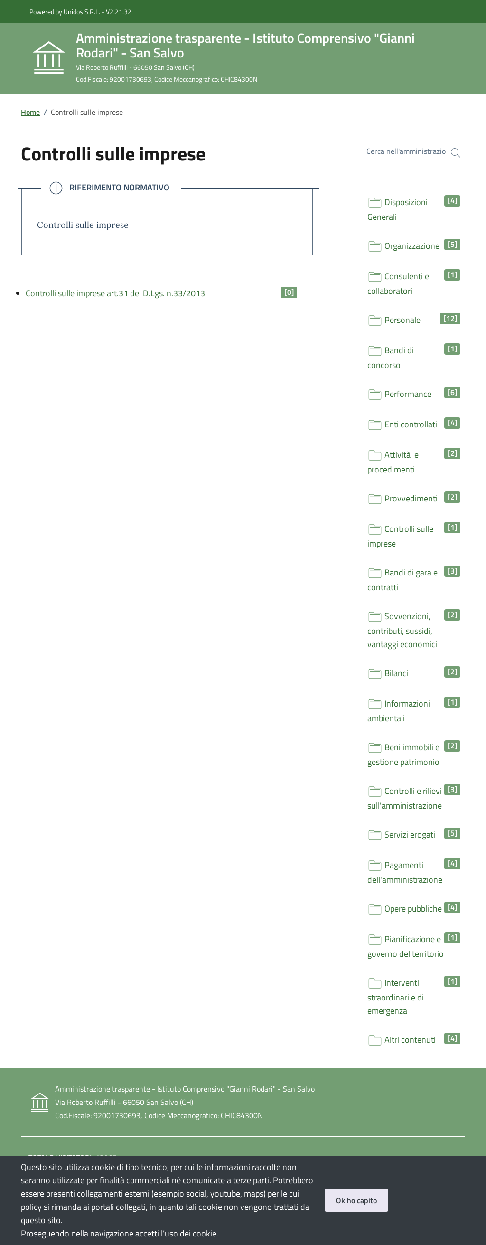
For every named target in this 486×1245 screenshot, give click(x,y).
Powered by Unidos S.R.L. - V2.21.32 (80, 12)
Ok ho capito (356, 1200)
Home (30, 112)
